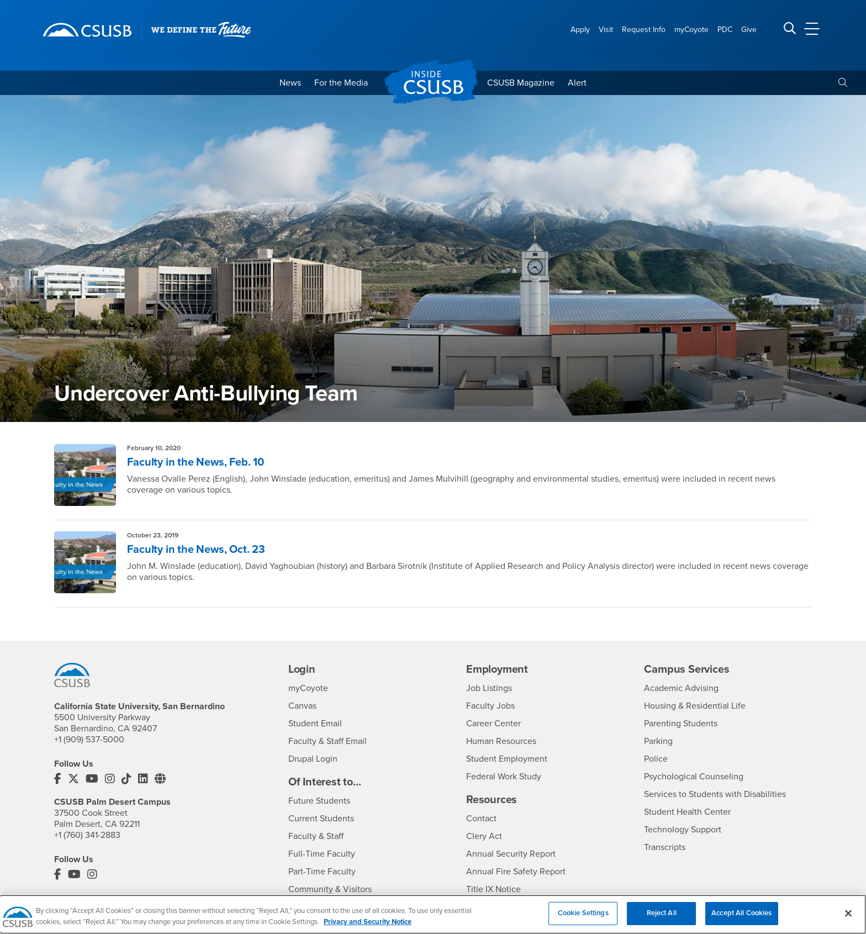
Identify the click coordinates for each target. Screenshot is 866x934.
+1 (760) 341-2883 (87, 835)
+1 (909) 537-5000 (89, 739)
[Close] (848, 919)
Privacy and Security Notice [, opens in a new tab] (367, 928)
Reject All (662, 919)
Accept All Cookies (741, 919)
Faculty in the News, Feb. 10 (195, 462)
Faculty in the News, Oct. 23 (196, 549)
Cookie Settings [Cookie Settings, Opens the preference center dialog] (583, 919)
